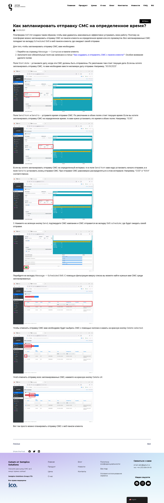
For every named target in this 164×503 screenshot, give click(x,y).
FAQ (146, 5)
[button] (29, 451)
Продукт (83, 5)
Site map (104, 469)
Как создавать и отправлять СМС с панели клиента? (99, 54)
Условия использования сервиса (111, 475)
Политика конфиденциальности (110, 463)
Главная (71, 5)
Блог (112, 5)
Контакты (123, 5)
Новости (135, 5)
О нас (103, 5)
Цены (94, 5)
